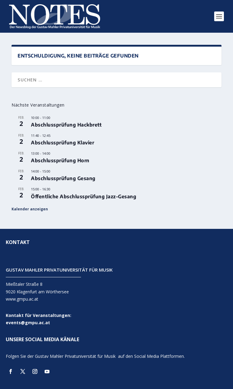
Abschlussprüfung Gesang (63, 178)
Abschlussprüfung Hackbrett (66, 125)
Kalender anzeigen (30, 209)
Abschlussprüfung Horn (60, 160)
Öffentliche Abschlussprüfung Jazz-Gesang (83, 196)
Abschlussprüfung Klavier (62, 143)
